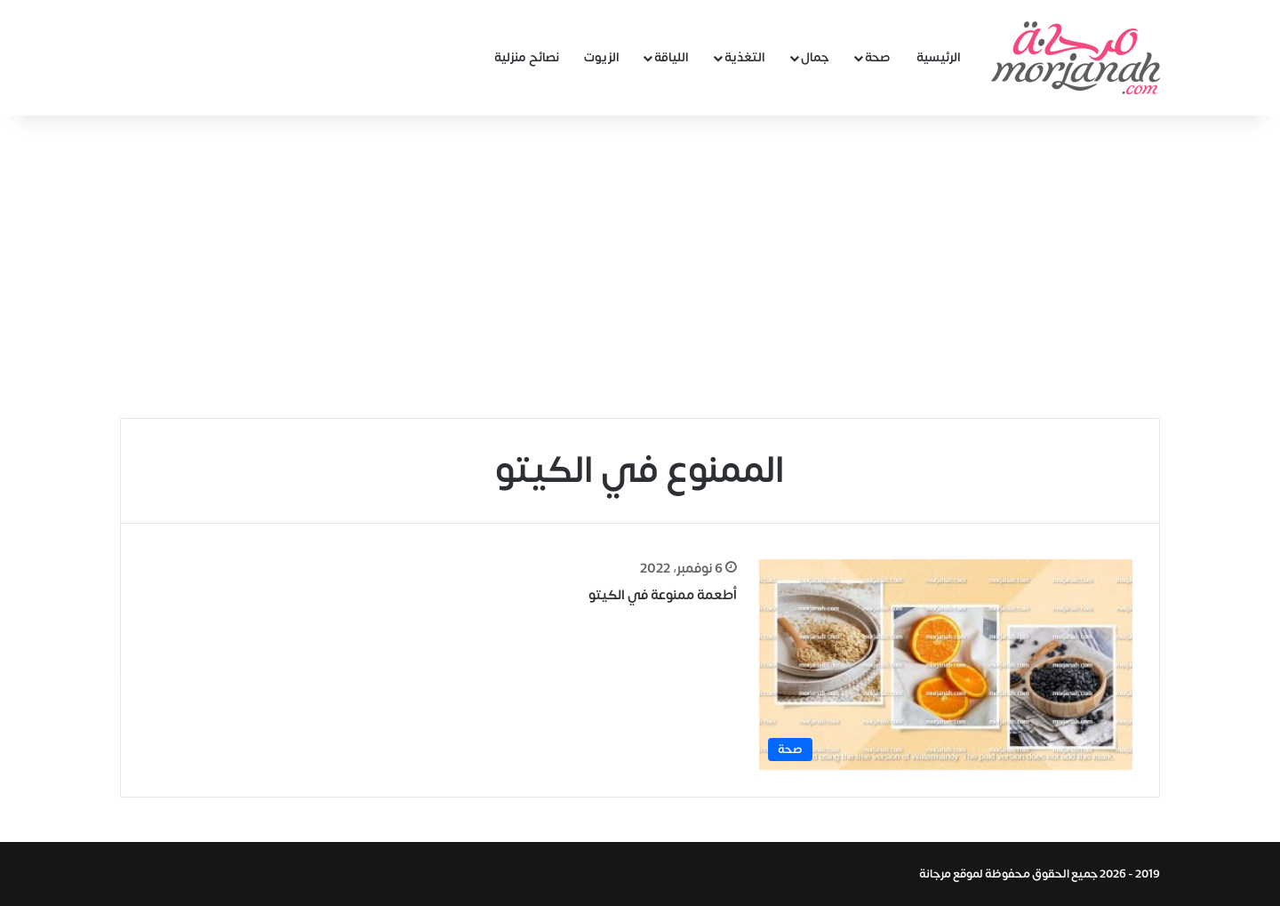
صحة (878, 57)
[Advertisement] (640, 266)
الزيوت (602, 57)
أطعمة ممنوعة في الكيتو (662, 595)
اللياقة (671, 57)
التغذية (744, 57)
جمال (815, 57)
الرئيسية (938, 57)
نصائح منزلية (526, 57)
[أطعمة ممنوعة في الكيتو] (945, 664)
